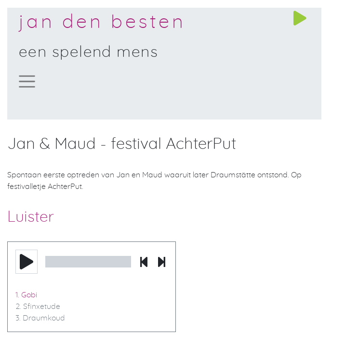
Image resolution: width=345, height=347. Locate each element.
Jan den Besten (102, 22)
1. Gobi (26, 295)
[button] (26, 262)
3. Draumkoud (40, 318)
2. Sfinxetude (37, 306)
